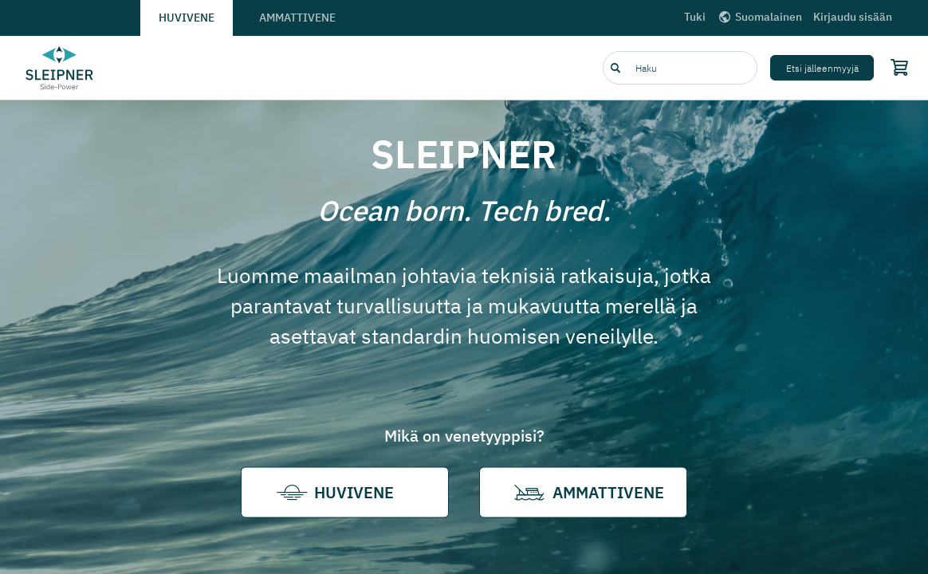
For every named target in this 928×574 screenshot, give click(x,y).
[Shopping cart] (896, 67)
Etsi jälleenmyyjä (822, 68)
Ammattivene (297, 17)
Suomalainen (759, 17)
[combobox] (680, 68)
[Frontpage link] (60, 68)
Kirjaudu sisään (852, 17)
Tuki (695, 17)
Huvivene (186, 17)
